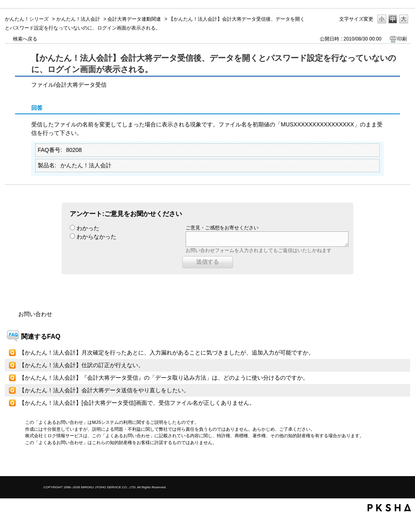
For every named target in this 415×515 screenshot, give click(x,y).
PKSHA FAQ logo (389, 507)
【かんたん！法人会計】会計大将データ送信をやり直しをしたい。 (104, 390)
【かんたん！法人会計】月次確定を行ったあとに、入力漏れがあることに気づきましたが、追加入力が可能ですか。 (166, 352)
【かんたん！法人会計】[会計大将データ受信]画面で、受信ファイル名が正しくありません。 (137, 403)
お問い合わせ (35, 314)
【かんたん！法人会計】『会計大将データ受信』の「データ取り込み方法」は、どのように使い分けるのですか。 (163, 377)
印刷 (402, 39)
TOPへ (390, 463)
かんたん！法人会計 (78, 19)
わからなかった (96, 236)
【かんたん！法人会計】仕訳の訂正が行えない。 (81, 365)
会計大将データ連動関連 (134, 19)
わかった (88, 228)
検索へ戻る (25, 39)
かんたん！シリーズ (27, 19)
